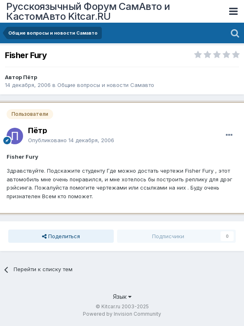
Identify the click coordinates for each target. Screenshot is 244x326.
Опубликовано (71, 140)
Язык (122, 296)
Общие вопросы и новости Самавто (105, 85)
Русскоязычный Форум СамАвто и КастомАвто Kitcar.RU (88, 11)
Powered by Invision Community (122, 314)
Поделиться (61, 236)
